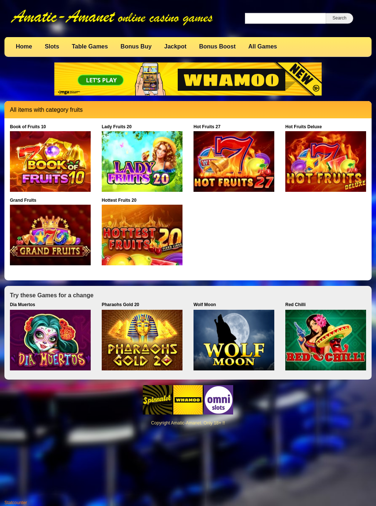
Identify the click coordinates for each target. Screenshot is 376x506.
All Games (262, 46)
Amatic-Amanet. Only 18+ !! (198, 423)
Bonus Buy (135, 46)
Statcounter (15, 502)
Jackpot (175, 46)
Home (24, 46)
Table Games (90, 46)
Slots (52, 46)
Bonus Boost (217, 46)
